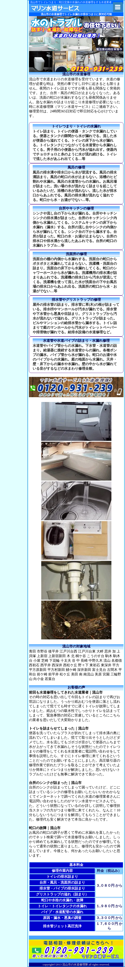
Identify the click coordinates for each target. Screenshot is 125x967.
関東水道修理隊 (63, 8)
